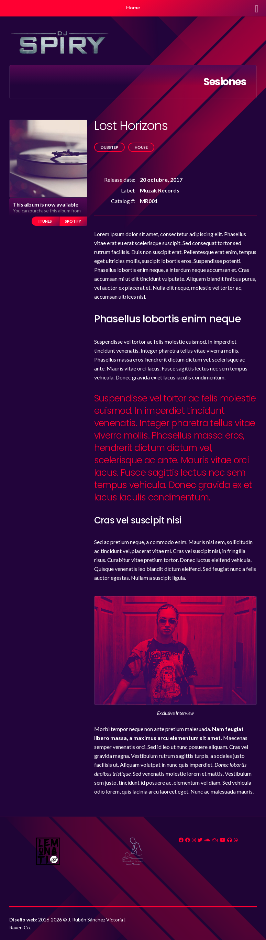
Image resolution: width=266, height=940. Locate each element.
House (141, 147)
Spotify (73, 221)
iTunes (45, 221)
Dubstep (109, 147)
